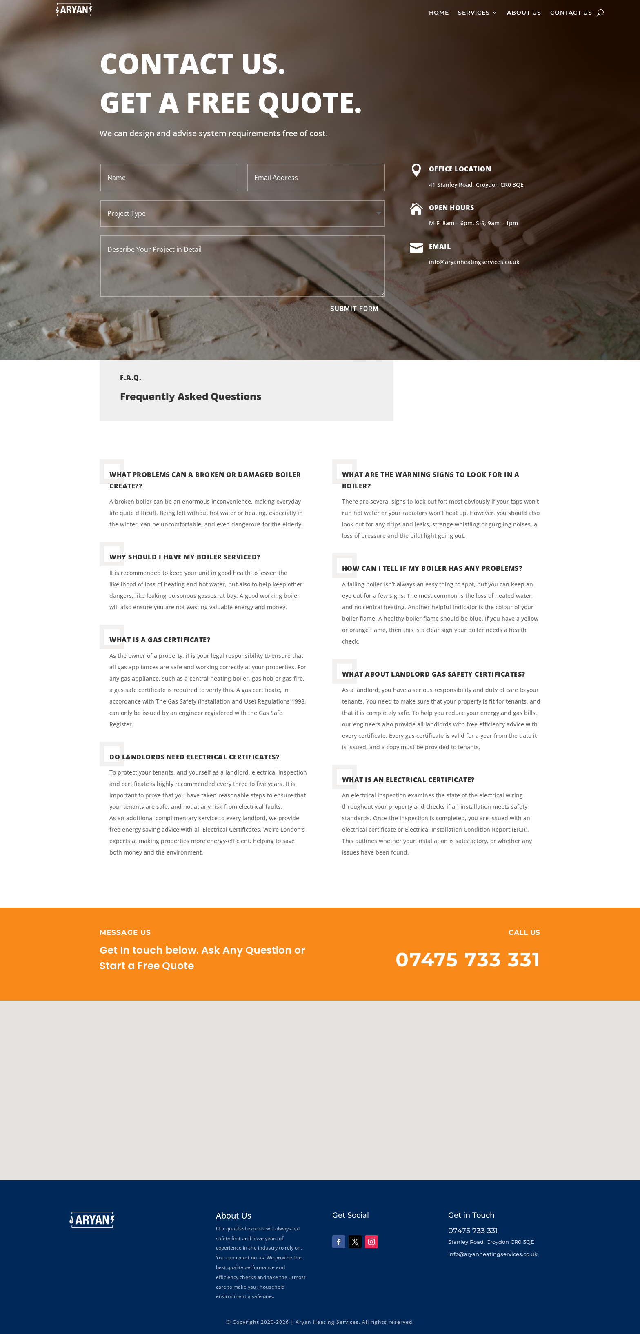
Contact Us (571, 12)
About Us (524, 12)
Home (439, 12)
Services (474, 12)
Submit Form (354, 309)
